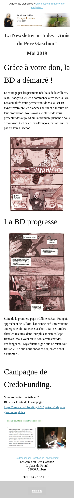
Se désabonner (23, 458)
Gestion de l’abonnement (46, 458)
